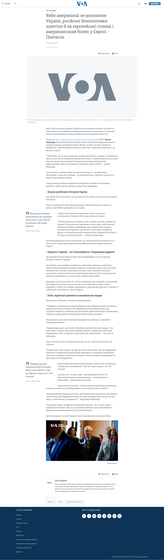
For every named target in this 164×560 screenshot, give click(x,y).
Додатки (19, 552)
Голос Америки (52, 43)
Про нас (19, 515)
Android (19, 531)
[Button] (104, 53)
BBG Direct (20, 535)
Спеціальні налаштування (26, 544)
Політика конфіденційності (27, 540)
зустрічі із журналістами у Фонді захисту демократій (75, 140)
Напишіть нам (21, 523)
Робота (18, 519)
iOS (17, 527)
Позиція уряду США (23, 548)
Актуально (51, 11)
